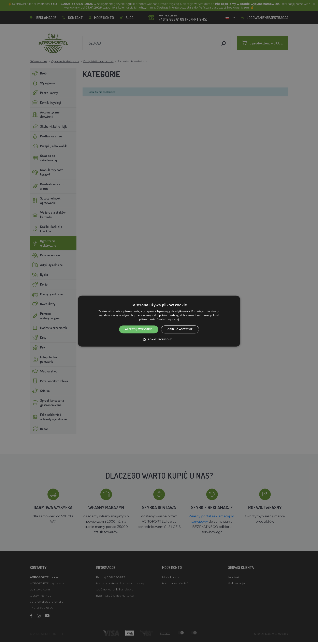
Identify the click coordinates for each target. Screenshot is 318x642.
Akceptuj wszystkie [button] (138, 329)
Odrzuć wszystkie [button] (179, 329)
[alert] (159, 321)
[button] (159, 339)
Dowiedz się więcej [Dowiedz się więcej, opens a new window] (168, 319)
